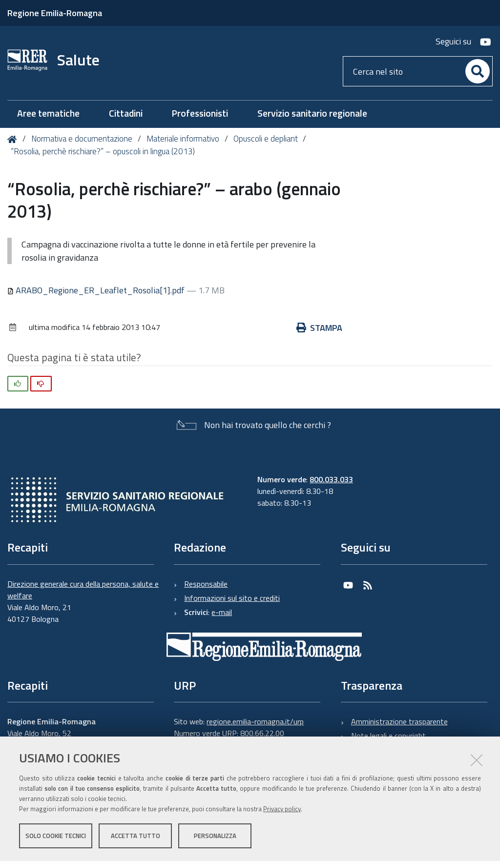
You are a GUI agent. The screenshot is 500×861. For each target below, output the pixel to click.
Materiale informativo (182, 138)
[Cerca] (477, 71)
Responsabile (206, 584)
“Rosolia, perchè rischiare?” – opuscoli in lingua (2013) (103, 151)
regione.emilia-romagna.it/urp (255, 721)
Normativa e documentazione (81, 138)
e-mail (221, 612)
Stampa (319, 327)
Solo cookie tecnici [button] (55, 835)
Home (14, 139)
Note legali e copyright (388, 735)
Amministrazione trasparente (399, 721)
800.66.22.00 (262, 733)
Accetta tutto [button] (135, 835)
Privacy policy (282, 809)
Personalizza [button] (215, 835)
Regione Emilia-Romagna (54, 13)
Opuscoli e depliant (265, 138)
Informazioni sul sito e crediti (232, 598)
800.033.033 (331, 479)
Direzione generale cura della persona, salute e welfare (83, 589)
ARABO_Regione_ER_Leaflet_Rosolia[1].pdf (97, 290)
